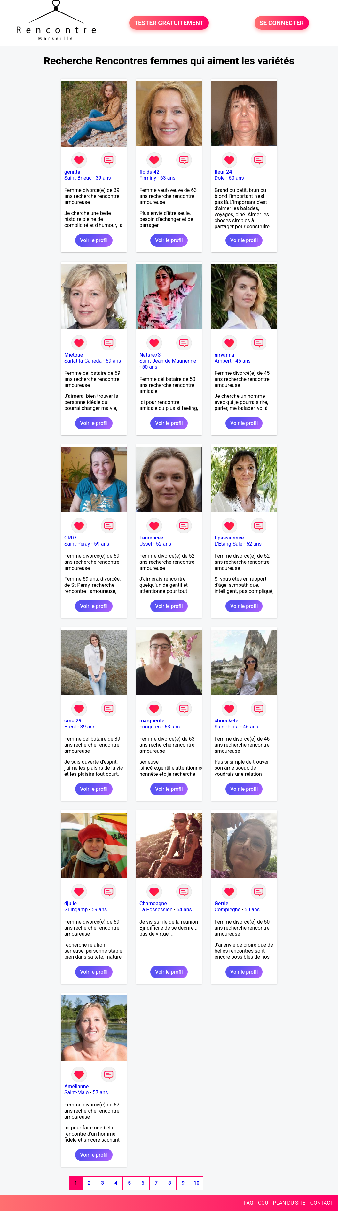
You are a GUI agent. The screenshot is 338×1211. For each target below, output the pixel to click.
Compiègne (227, 910)
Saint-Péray (77, 544)
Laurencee (151, 538)
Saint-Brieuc (78, 178)
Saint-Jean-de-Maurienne (167, 361)
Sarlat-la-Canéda (83, 361)
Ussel (145, 544)
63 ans (168, 178)
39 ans (103, 178)
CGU (263, 1203)
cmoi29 (73, 721)
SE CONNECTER (282, 23)
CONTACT (321, 1203)
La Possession (156, 910)
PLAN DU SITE (289, 1203)
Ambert (223, 361)
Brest (70, 727)
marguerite (151, 721)
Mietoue (73, 355)
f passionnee (229, 538)
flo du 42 (149, 172)
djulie (70, 903)
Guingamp (76, 910)
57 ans (100, 1092)
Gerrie (221, 903)
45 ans (243, 361)
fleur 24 (223, 172)
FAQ (248, 1203)
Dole (220, 178)
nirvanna (224, 355)
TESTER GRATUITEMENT (169, 23)
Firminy (147, 178)
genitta (72, 172)
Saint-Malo (76, 1092)
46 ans (250, 727)
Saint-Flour (227, 727)
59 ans (113, 361)
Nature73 (150, 355)
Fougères (150, 727)
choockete (226, 721)
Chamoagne (153, 903)
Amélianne (76, 1086)
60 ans (236, 178)
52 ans (163, 544)
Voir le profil (93, 240)
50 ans (149, 367)
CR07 (70, 538)
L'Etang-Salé (228, 544)
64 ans (184, 910)
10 (197, 1183)
